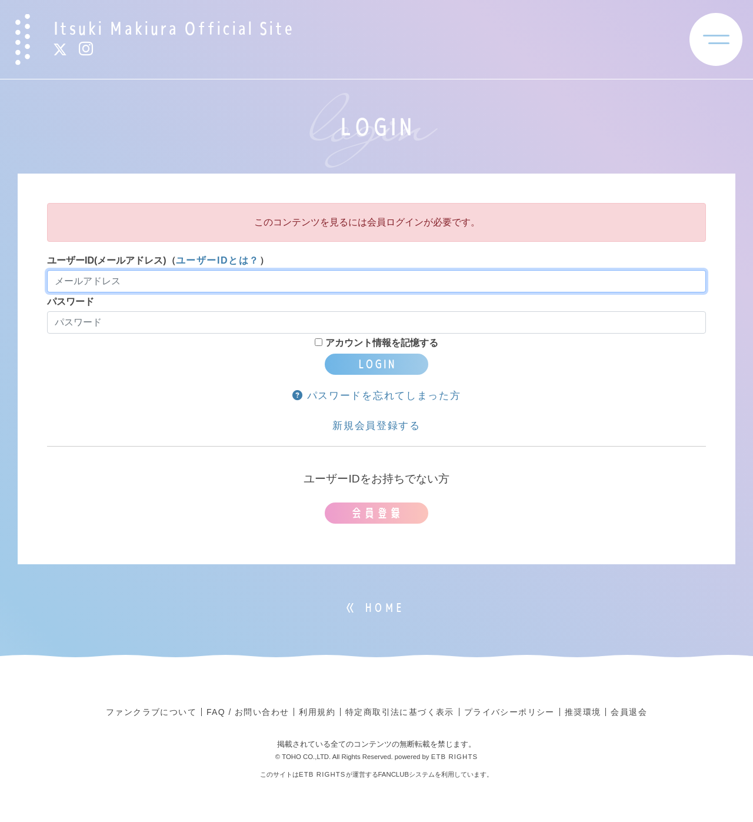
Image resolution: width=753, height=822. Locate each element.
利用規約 (317, 712)
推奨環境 (583, 712)
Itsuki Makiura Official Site (173, 28)
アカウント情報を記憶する (376, 343)
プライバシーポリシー (509, 712)
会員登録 (376, 513)
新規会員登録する (376, 425)
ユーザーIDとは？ (217, 260)
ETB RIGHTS (454, 756)
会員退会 (629, 712)
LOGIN (376, 364)
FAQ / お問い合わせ (247, 712)
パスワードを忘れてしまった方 (376, 395)
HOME (384, 608)
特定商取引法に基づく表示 (399, 712)
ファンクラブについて (151, 712)
